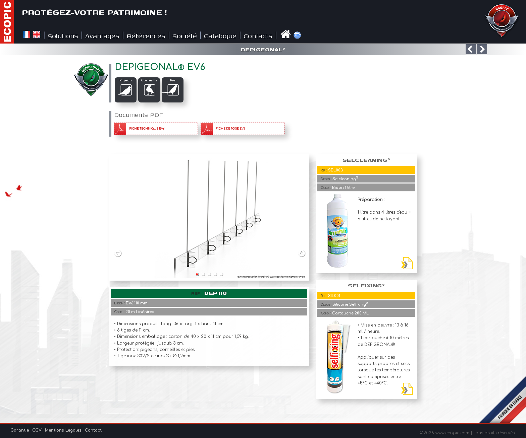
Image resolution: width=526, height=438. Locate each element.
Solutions (63, 35)
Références (145, 35)
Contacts (258, 35)
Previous (117, 253)
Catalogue (220, 35)
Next (302, 253)
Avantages (102, 35)
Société (184, 35)
